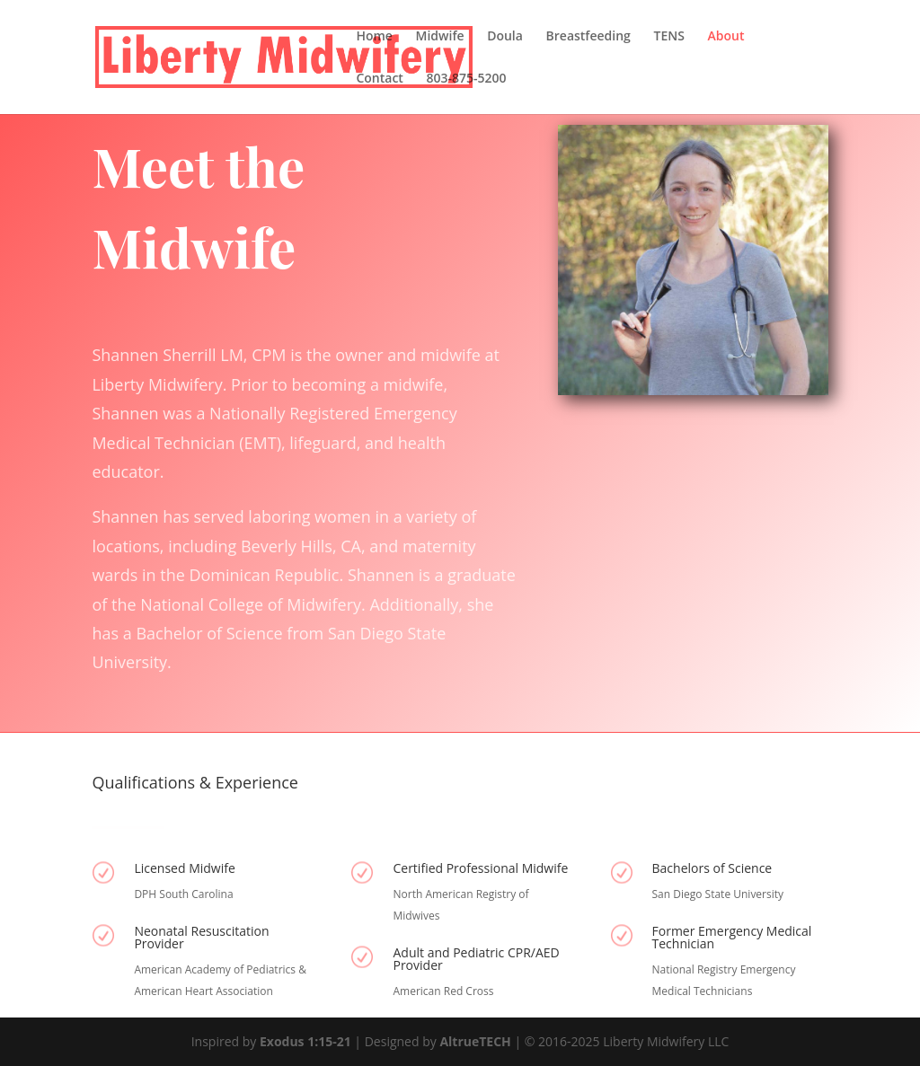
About (726, 37)
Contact (379, 79)
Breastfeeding (588, 37)
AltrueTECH (476, 1041)
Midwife (440, 37)
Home (374, 37)
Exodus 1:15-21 (305, 1041)
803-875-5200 (467, 79)
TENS (668, 37)
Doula (505, 37)
